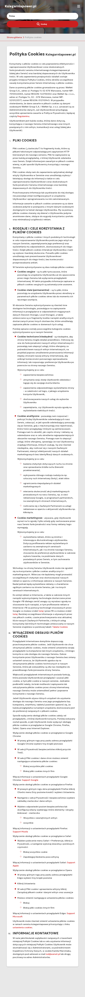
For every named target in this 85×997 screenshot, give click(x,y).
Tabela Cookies (60, 627)
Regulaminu (23, 116)
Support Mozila (20, 831)
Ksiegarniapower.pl (20, 6)
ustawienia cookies (22, 927)
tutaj (41, 611)
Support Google (29, 780)
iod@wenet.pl (53, 954)
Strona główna (14, 37)
